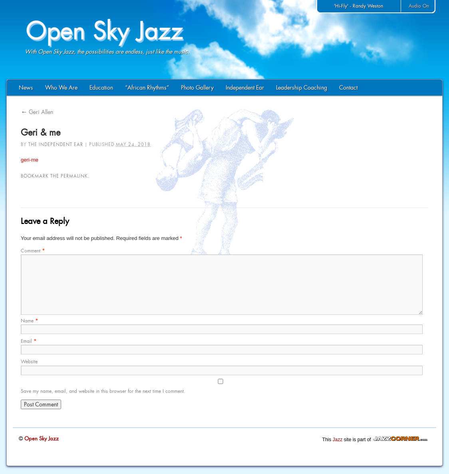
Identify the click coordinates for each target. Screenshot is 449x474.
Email (28, 341)
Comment (33, 251)
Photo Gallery (197, 87)
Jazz (338, 439)
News (26, 87)
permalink (74, 176)
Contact (348, 87)
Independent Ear (245, 87)
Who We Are (61, 87)
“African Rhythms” (147, 87)
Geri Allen (37, 112)
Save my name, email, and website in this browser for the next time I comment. (103, 391)
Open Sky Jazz (41, 438)
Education (101, 87)
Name (29, 321)
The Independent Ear (55, 144)
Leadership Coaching (301, 87)
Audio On (419, 6)
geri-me (29, 160)
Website (29, 361)
